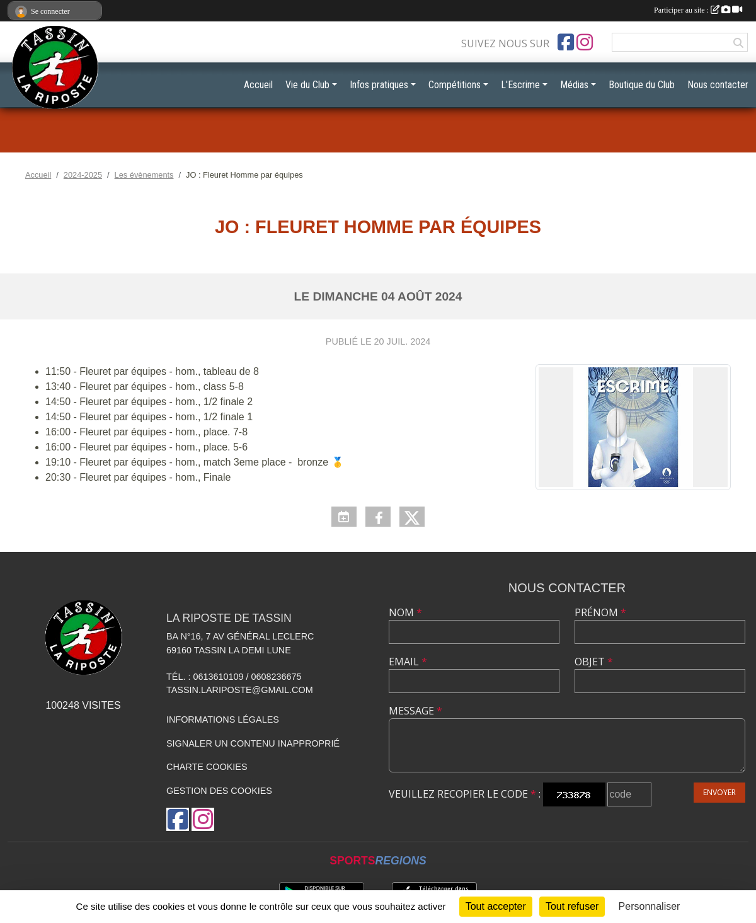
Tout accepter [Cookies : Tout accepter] (496, 906)
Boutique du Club (642, 85)
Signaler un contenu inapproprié (253, 743)
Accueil (258, 85)
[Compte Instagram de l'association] (584, 42)
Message (415, 711)
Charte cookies (206, 767)
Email (408, 661)
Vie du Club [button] (307, 85)
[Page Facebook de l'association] (566, 42)
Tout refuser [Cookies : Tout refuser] (572, 906)
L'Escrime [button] (520, 85)
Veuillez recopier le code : (465, 794)
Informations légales (222, 719)
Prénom (600, 612)
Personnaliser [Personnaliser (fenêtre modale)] (649, 906)
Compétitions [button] (454, 85)
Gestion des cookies (219, 791)
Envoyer (719, 792)
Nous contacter (717, 85)
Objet (594, 661)
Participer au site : (698, 10)
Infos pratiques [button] (379, 85)
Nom (405, 612)
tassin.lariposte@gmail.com (239, 690)
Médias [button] (574, 85)
